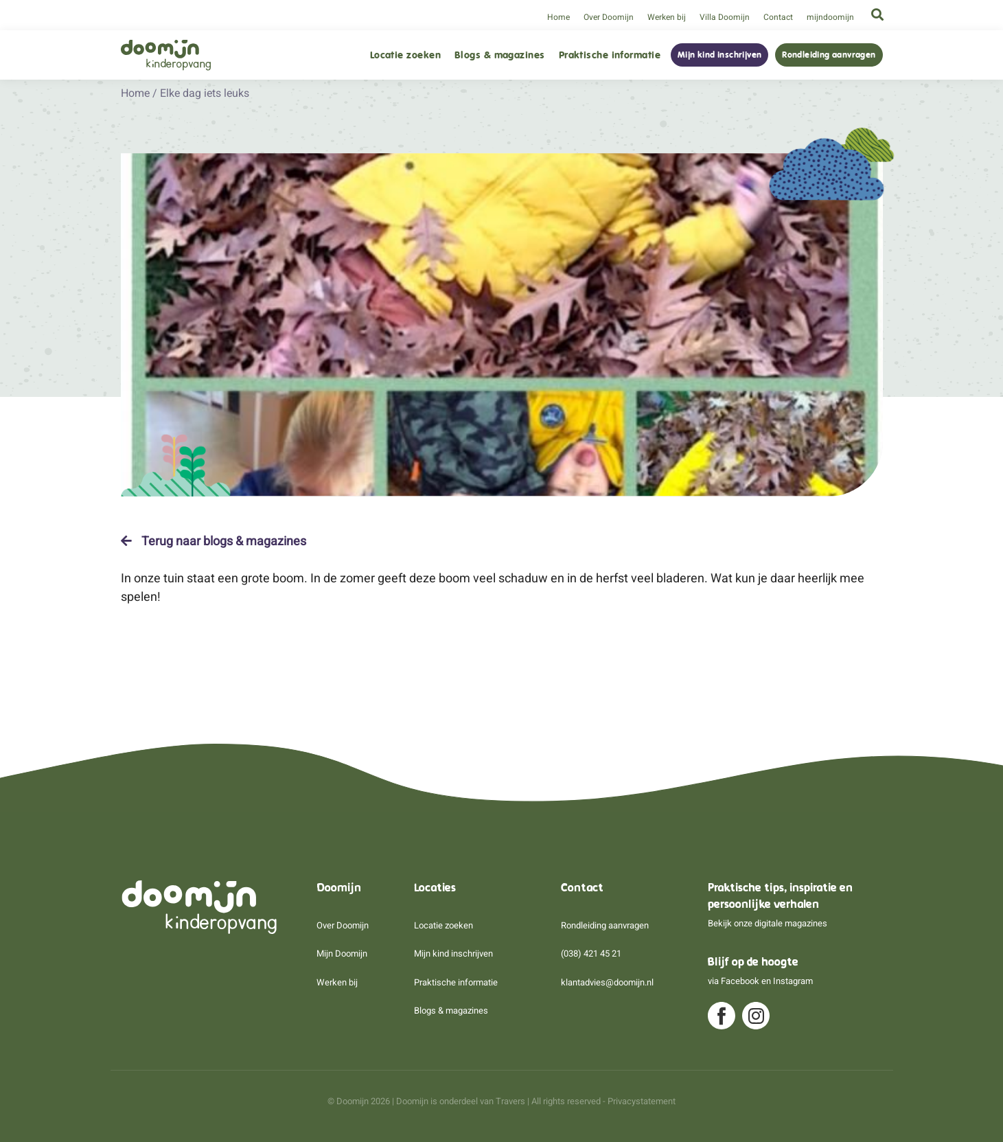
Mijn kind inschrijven (719, 54)
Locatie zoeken (405, 55)
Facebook (740, 981)
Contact (778, 17)
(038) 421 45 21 (591, 953)
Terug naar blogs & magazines (213, 541)
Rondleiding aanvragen (828, 54)
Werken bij (666, 17)
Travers (510, 1101)
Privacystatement (642, 1101)
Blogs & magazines (499, 55)
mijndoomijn (830, 17)
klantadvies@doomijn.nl (607, 982)
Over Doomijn (609, 17)
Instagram (793, 981)
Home (558, 17)
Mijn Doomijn (341, 953)
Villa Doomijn (725, 17)
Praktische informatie (609, 55)
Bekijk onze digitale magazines (767, 923)
